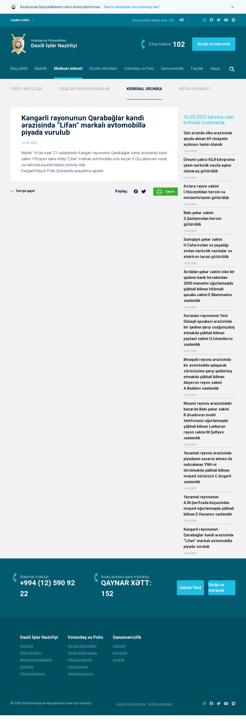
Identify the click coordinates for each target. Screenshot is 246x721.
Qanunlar (119, 651)
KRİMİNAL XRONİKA (144, 89)
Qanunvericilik (172, 68)
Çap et (165, 191)
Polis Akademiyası (32, 679)
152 (107, 599)
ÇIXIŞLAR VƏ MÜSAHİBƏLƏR (84, 89)
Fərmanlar (120, 658)
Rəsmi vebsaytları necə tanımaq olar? (132, 7)
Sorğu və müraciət (213, 44)
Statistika (26, 672)
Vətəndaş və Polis (139, 68)
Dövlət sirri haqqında (131, 709)
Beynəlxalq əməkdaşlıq (36, 665)
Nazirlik (41, 68)
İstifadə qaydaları (160, 709)
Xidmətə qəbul (78, 672)
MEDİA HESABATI (194, 89)
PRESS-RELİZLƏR (26, 89)
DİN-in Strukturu (31, 658)
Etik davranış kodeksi (82, 651)
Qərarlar (119, 665)
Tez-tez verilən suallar (83, 658)
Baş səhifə (19, 68)
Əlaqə (215, 68)
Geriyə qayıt (25, 191)
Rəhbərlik (26, 651)
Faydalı (197, 68)
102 (179, 44)
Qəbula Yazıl (161, 590)
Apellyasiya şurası (80, 679)
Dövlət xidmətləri (103, 68)
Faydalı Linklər (20, 20)
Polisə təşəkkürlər (80, 665)
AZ (182, 20)
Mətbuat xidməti (68, 68)
